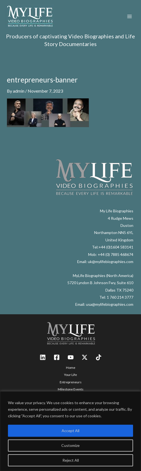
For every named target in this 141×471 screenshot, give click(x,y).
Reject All (70, 460)
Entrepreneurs (71, 382)
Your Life (70, 375)
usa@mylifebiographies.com (109, 304)
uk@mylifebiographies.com (110, 261)
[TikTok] (98, 357)
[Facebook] (57, 357)
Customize (70, 445)
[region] (70, 431)
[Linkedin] (43, 357)
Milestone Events (71, 389)
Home (70, 368)
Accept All (70, 430)
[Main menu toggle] (129, 16)
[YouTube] (71, 357)
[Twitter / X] (84, 357)
